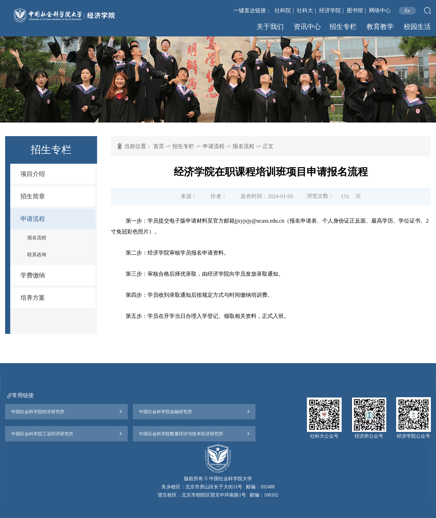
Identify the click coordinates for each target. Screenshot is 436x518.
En (407, 10)
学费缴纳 (32, 275)
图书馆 (355, 10)
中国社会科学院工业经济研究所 (42, 433)
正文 (268, 146)
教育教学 (380, 26)
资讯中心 (307, 26)
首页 (158, 146)
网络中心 (380, 10)
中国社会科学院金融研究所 (165, 411)
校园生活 (417, 26)
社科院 (283, 10)
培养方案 (32, 297)
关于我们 (270, 26)
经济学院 (330, 10)
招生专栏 (343, 26)
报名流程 (36, 237)
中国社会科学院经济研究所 (37, 411)
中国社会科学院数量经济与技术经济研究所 (181, 433)
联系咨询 (36, 254)
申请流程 (32, 218)
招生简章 (32, 196)
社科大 (305, 10)
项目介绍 (32, 174)
